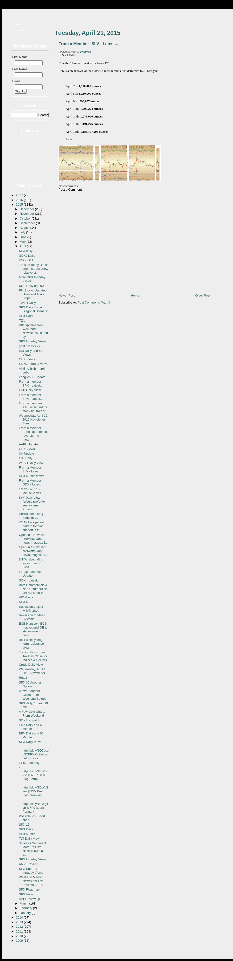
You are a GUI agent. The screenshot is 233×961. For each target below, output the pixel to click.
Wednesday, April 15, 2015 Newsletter (33, 671)
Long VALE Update (32, 377)
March (24, 903)
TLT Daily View (29, 838)
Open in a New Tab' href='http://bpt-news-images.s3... (33, 538)
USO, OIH (26, 260)
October (26, 218)
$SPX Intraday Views (33, 364)
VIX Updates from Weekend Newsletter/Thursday (33, 331)
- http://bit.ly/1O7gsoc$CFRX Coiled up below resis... (33, 752)
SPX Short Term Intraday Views (31, 870)
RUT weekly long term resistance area (31, 643)
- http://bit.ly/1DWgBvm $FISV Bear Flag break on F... (33, 789)
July (23, 232)
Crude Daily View (31, 664)
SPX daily (25, 251)
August (25, 227)
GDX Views (27, 359)
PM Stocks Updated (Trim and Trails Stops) (32, 294)
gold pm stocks (29, 346)
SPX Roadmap (29, 889)
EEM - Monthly (29, 763)
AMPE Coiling (28, 864)
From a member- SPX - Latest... (31, 383)
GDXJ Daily (27, 255)
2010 (20, 936)
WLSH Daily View (31, 463)
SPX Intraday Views (32, 341)
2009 (20, 940)
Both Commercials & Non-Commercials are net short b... (33, 589)
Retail (23, 677)
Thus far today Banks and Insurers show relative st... (33, 268)
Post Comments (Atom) (94, 302)
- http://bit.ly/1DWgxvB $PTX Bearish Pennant (33, 805)
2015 (20, 204)
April (23, 246)
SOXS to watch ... (31, 720)
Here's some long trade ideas (31, 515)
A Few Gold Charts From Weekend (32, 713)
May (23, 241)
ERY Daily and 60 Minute (31, 727)
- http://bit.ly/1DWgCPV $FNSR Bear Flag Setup (33, 773)
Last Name (19, 69)
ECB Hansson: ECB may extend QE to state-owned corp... (33, 629)
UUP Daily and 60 (31, 286)
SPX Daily (26, 316)
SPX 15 (24, 824)
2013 (20, 922)
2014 (20, 917)
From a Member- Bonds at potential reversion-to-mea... (33, 433)
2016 (20, 200)
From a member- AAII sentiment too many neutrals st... (33, 407)
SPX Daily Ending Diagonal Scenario (33, 309)
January (26, 913)
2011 (20, 931)
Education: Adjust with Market (31, 608)
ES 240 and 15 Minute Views (30, 491)
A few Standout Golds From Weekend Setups (32, 694)
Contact (20, 30)
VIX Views (26, 597)
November (27, 213)
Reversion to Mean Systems (32, 617)
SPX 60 (24, 602)
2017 (20, 195)
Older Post (202, 295)
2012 (20, 926)
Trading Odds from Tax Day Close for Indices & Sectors (33, 656)
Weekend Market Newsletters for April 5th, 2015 (31, 881)
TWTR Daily (27, 302)
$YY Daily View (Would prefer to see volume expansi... (32, 503)
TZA (22, 320)
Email (16, 81)
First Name (20, 57)
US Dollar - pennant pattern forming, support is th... (32, 526)
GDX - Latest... (29, 580)
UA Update (26, 453)
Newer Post (66, 295)
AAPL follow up (29, 899)
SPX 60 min (27, 834)
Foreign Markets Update (30, 573)
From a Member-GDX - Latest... (31, 482)
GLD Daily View (30, 390)
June (23, 237)
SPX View (26, 894)
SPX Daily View (29, 742)
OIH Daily (25, 458)
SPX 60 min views (31, 476)
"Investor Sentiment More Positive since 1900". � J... (32, 849)
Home (18, 24)
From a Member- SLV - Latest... (30, 469)
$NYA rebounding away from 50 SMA (31, 563)
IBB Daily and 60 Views (30, 352)
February (26, 908)
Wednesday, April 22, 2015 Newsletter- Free (33, 419)
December (27, 209)
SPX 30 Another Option (30, 684)
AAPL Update (28, 444)
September (28, 223)
